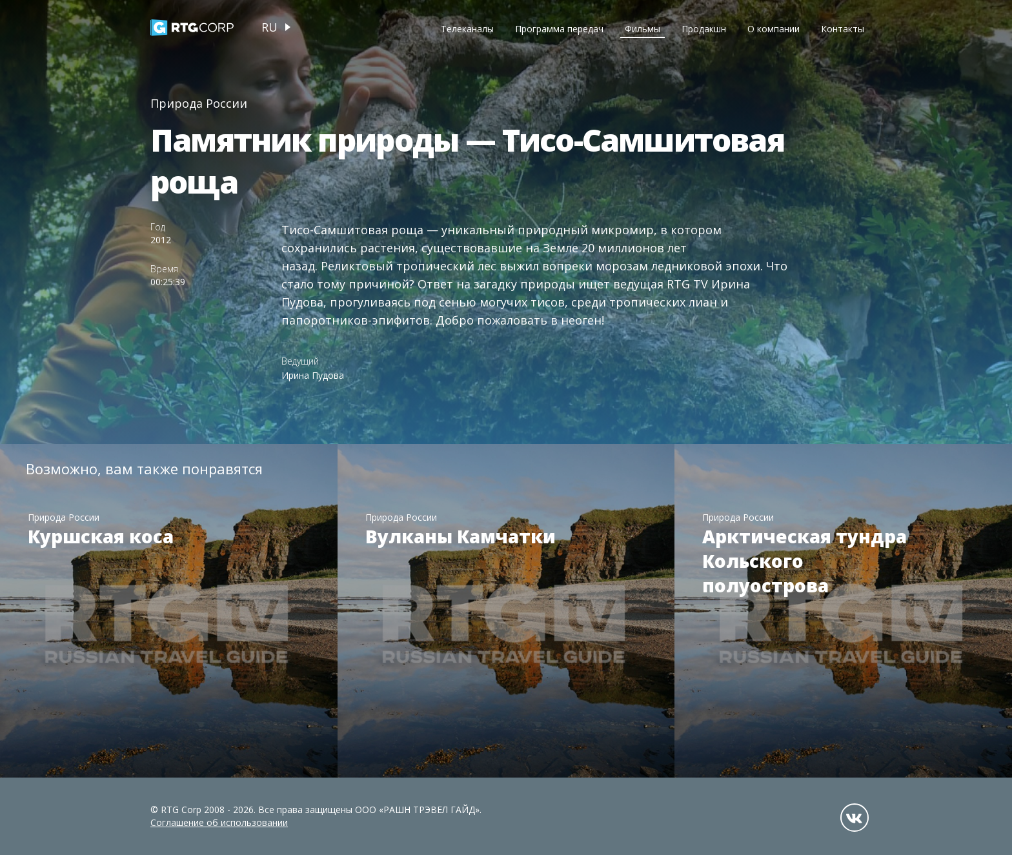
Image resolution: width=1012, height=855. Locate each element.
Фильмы (642, 29)
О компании (773, 29)
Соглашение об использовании (219, 822)
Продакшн (704, 29)
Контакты (842, 29)
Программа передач (559, 29)
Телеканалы (467, 29)
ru (269, 27)
